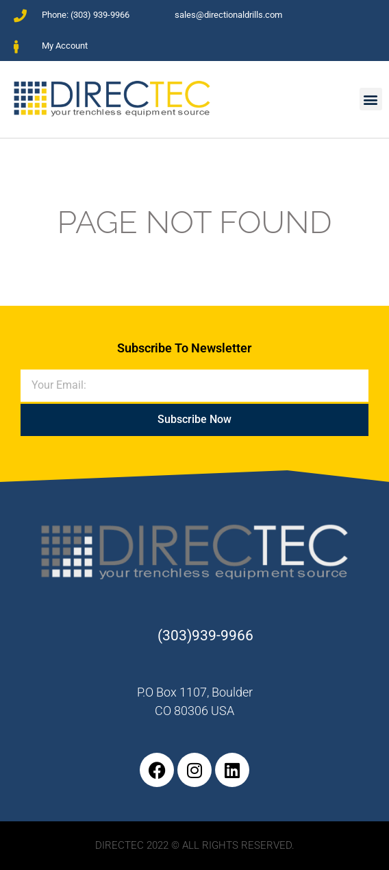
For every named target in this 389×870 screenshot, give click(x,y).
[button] (371, 99)
